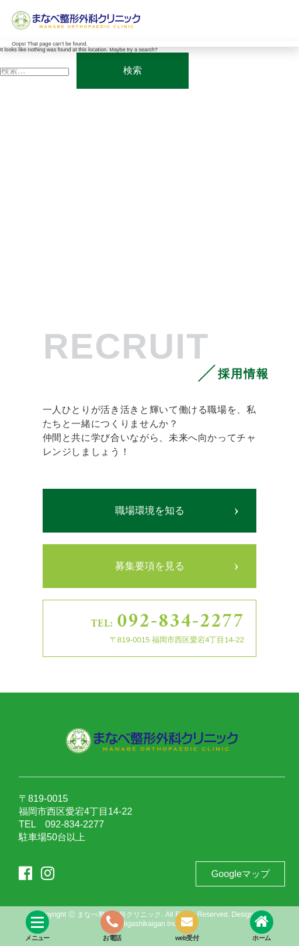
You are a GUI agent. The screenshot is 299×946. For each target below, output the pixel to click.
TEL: (167, 622)
